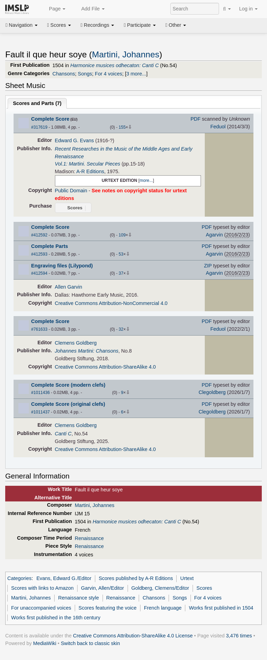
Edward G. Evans (74, 140)
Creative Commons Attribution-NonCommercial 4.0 (111, 303)
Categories (19, 578)
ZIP (208, 265)
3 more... (136, 74)
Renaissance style (78, 598)
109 (122, 235)
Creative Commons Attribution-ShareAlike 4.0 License (133, 635)
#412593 (39, 254)
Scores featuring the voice (108, 608)
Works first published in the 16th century (55, 617)
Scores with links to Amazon (42, 588)
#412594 (39, 273)
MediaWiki (44, 643)
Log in (248, 8)
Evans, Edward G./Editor (64, 578)
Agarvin (214, 235)
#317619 (39, 127)
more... (146, 180)
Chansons (63, 74)
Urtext (187, 578)
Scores (59, 25)
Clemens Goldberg (76, 343)
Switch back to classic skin (90, 643)
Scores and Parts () (37, 103)
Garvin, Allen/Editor (102, 588)
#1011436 (40, 392)
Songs (85, 74)
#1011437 (40, 412)
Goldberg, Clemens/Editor (160, 588)
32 (121, 329)
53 (121, 254)
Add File (89, 9)
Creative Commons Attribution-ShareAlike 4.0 (105, 367)
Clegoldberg (212, 392)
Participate (140, 25)
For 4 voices (108, 74)
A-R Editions (90, 171)
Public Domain (71, 190)
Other (175, 25)
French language (162, 608)
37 (121, 273)
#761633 (39, 329)
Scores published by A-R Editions (136, 578)
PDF (196, 119)
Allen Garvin (68, 287)
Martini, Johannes (126, 54)
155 (122, 127)
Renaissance (89, 538)
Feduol (218, 126)
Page (53, 9)
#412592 (39, 235)
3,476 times (239, 635)
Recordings (97, 25)
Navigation (22, 25)
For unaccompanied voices (41, 608)
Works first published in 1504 (221, 608)
